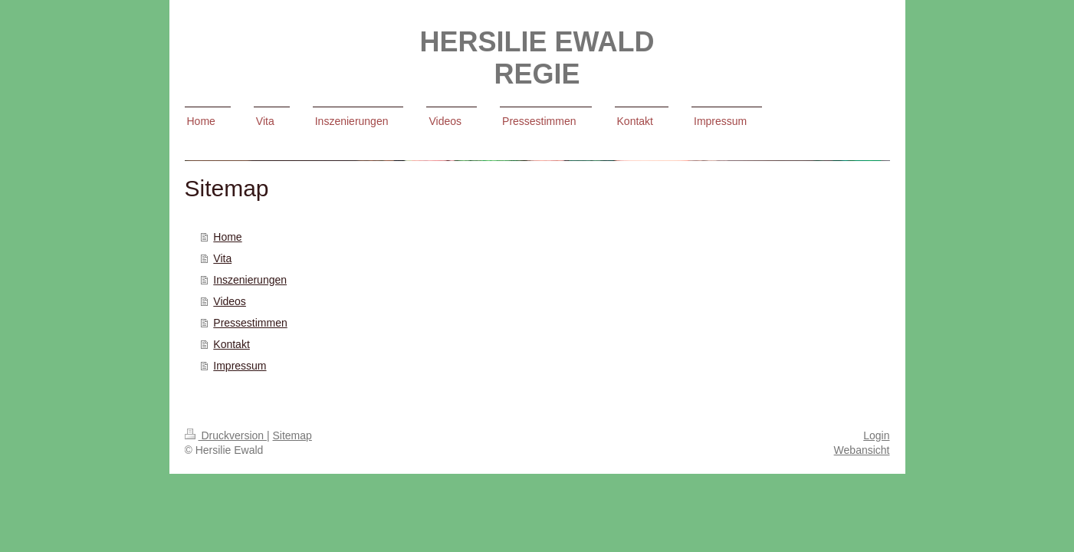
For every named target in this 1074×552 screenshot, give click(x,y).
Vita (222, 258)
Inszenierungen (250, 280)
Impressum (239, 366)
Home (227, 237)
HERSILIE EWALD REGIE (536, 58)
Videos (229, 301)
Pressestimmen (250, 323)
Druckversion (226, 435)
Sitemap (292, 435)
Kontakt (231, 344)
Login (876, 435)
